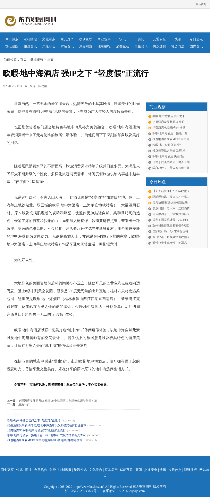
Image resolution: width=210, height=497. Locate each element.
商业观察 (104, 39)
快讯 (122, 39)
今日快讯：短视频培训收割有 (171, 237)
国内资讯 (196, 46)
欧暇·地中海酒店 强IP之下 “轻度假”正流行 (33, 420)
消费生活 (122, 46)
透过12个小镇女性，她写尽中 (171, 242)
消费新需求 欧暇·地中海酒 (168, 127)
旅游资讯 (30, 46)
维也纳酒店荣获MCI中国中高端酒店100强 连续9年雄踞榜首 (44, 440)
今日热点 (11, 39)
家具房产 (67, 39)
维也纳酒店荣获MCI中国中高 (170, 139)
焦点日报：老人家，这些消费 (171, 208)
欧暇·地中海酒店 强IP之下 (168, 116)
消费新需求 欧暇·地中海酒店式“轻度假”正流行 (36, 430)
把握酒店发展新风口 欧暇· (168, 121)
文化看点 (48, 39)
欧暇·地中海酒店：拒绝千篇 (170, 133)
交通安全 (159, 39)
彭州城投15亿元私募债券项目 (171, 225)
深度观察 (85, 46)
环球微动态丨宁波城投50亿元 (171, 214)
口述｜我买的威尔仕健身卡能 (171, 162)
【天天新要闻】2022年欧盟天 (171, 191)
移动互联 (85, 39)
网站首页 (201, 4)
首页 (23, 59)
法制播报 (30, 39)
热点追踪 (11, 46)
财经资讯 (67, 46)
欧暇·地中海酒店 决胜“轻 (168, 156)
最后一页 (24, 404)
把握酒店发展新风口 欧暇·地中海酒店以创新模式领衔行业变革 (57, 400)
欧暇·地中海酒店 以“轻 (166, 144)
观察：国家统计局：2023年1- (170, 219)
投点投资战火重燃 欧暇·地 (168, 150)
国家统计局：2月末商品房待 (170, 231)
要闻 (141, 39)
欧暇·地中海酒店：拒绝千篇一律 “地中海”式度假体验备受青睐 (46, 435)
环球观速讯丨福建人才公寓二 (171, 196)
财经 (52, 470)
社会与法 (177, 46)
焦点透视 (159, 46)
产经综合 (48, 46)
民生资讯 (141, 46)
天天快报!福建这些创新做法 (170, 202)
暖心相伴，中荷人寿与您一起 (171, 167)
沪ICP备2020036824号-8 (82, 491)
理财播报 (190, 470)
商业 (28, 470)
